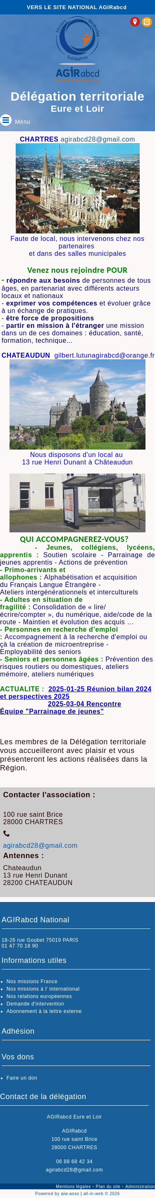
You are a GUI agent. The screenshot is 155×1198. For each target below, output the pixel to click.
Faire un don (22, 1078)
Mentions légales (74, 1186)
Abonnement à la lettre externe (44, 1011)
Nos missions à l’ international (43, 989)
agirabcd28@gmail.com (98, 139)
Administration (140, 1186)
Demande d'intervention (35, 1004)
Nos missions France (32, 981)
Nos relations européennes (39, 996)
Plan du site (109, 1186)
